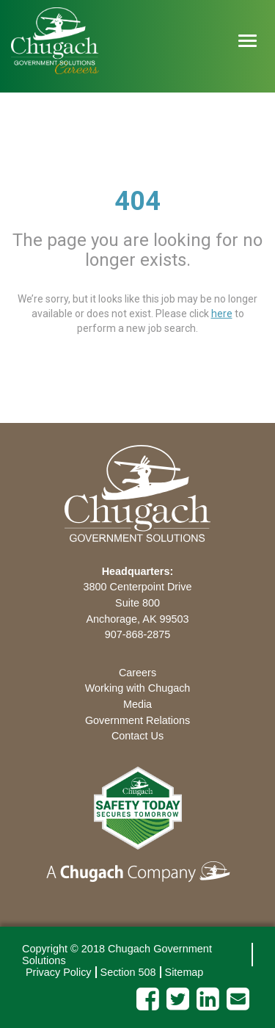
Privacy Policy (59, 972)
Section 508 (128, 972)
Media (137, 704)
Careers (137, 672)
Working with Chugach (138, 688)
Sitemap (184, 972)
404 (137, 201)
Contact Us (137, 736)
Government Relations (137, 720)
